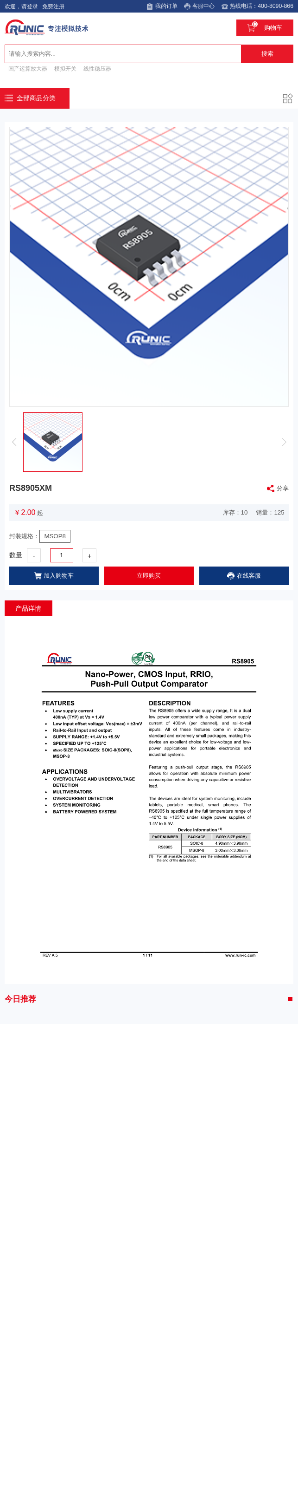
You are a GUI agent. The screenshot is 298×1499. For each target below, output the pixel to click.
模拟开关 (65, 67)
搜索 (267, 52)
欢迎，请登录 (20, 6)
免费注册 (52, 6)
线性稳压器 (97, 67)
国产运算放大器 (27, 67)
